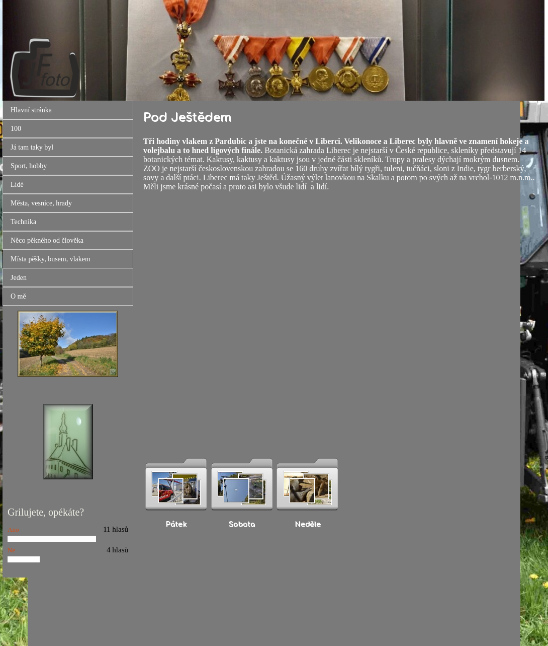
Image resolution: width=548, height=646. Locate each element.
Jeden (19, 277)
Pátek (176, 524)
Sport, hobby (29, 166)
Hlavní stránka (31, 110)
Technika (23, 222)
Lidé (17, 184)
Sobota (242, 524)
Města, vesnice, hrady (41, 203)
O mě (18, 296)
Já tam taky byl (32, 147)
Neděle (308, 524)
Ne (11, 550)
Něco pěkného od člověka (47, 240)
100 (16, 128)
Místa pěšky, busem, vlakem (50, 259)
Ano (13, 529)
